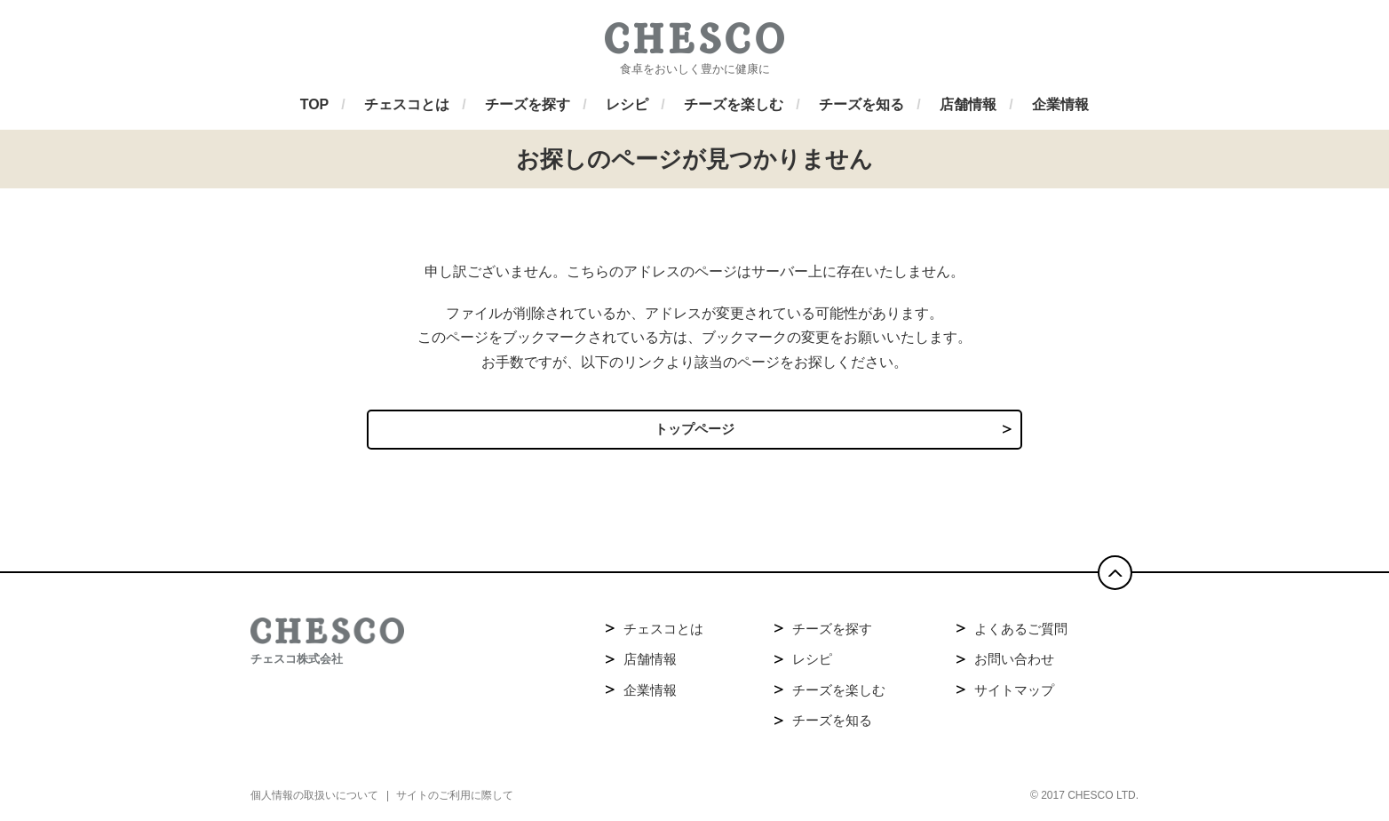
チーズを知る (832, 724)
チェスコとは (663, 633)
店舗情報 (650, 663)
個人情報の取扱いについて (314, 799)
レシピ (812, 663)
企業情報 (650, 694)
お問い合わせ (1014, 663)
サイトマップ (1014, 694)
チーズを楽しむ (838, 694)
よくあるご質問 (1021, 633)
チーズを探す (832, 633)
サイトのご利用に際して (454, 799)
